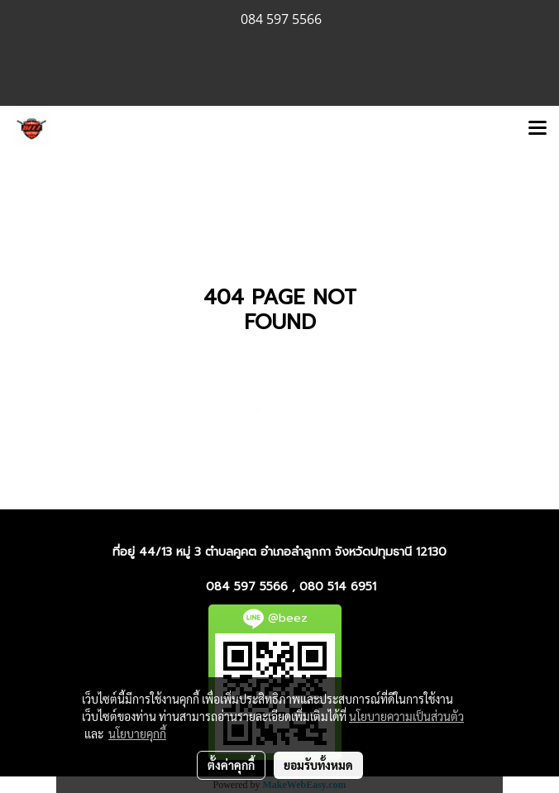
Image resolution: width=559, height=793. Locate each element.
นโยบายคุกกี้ (137, 733)
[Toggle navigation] (537, 129)
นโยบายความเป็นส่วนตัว (406, 716)
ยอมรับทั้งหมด (318, 764)
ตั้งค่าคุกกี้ (231, 764)
